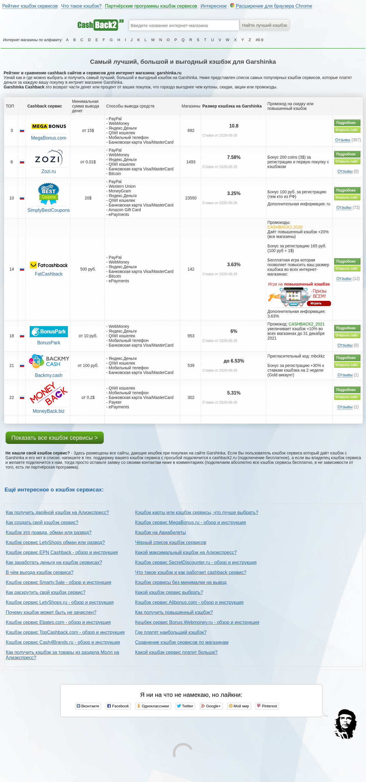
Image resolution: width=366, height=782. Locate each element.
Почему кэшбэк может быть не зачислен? (51, 612)
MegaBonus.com (48, 137)
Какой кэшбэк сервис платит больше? (176, 652)
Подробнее (346, 123)
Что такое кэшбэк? (81, 6)
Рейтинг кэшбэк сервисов (30, 6)
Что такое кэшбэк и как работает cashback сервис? (190, 572)
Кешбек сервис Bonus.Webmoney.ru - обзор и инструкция (197, 622)
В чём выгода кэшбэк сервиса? (39, 572)
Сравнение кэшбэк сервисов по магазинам (182, 642)
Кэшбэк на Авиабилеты (160, 532)
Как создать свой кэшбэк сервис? (42, 522)
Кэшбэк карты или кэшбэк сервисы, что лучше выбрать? (196, 512)
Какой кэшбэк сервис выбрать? (169, 592)
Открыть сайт (347, 130)
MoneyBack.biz (49, 411)
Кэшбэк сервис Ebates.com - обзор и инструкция (58, 622)
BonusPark (48, 342)
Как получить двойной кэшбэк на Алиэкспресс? (57, 512)
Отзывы (342, 139)
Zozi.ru (48, 171)
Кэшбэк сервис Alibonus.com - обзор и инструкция (189, 602)
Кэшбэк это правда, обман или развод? (49, 532)
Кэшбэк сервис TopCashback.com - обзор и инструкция (65, 632)
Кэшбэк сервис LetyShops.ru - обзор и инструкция (60, 602)
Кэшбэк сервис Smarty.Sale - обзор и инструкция (58, 582)
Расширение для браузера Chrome (274, 6)
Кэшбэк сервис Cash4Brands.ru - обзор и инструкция (63, 642)
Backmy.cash (49, 375)
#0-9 (259, 40)
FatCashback (48, 273)
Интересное (213, 6)
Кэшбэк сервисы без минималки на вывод (181, 582)
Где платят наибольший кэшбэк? (171, 632)
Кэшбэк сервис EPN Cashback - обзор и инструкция (62, 552)
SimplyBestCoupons (48, 210)
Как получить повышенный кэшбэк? (174, 612)
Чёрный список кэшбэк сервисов (170, 542)
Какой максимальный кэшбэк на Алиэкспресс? (186, 552)
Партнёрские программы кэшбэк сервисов (151, 6)
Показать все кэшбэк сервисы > (54, 437)
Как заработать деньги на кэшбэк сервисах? (54, 562)
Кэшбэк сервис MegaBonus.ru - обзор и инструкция (190, 522)
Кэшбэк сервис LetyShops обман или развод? (55, 542)
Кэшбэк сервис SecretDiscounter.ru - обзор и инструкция (196, 562)
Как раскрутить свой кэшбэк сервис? (46, 592)
